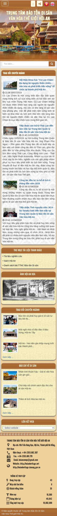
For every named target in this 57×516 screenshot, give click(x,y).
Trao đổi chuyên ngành (28, 310)
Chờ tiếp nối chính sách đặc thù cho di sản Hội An (36, 387)
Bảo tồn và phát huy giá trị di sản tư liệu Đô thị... (35, 317)
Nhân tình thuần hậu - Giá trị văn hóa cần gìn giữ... (36, 373)
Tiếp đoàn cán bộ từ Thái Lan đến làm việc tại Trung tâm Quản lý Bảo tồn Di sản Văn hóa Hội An (36, 128)
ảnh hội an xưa (27, 274)
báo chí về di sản (27, 366)
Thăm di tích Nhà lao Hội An (32, 399)
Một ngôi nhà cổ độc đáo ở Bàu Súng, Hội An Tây (33, 331)
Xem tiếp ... (8, 357)
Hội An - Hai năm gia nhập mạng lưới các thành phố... (36, 345)
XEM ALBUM (29, 291)
